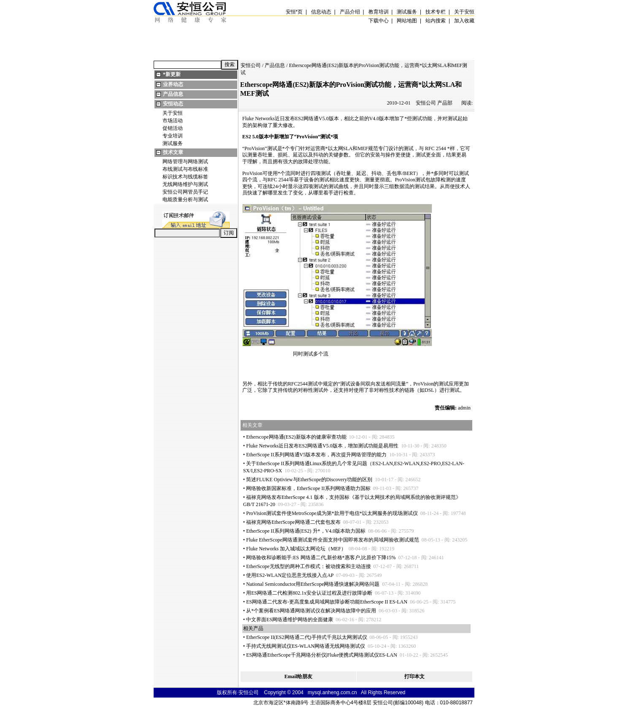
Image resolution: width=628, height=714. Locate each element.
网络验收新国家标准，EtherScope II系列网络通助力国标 (308, 488)
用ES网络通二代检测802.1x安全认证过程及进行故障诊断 (309, 593)
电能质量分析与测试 (185, 199)
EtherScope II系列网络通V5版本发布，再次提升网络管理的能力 (316, 455)
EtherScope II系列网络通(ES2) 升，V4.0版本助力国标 (305, 531)
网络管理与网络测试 (185, 161)
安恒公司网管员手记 (185, 192)
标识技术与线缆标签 (185, 177)
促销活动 (172, 128)
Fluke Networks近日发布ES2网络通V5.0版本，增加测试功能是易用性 (322, 446)
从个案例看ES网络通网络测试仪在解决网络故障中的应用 (311, 611)
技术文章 (173, 152)
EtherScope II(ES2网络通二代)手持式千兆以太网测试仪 (306, 637)
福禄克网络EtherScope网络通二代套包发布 (293, 522)
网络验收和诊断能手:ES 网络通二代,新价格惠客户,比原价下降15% (320, 557)
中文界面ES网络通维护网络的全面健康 (289, 619)
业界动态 (173, 84)
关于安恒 (172, 113)
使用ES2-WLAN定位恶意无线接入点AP (289, 575)
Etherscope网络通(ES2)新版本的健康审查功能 (296, 437)
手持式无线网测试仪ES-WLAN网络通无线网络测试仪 (305, 646)
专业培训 (172, 136)
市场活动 (172, 121)
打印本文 (414, 676)
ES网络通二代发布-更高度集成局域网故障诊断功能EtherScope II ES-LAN (326, 602)
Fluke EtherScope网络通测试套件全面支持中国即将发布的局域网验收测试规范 (332, 540)
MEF (362, 148)
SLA (348, 148)
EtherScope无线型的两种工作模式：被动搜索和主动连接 (308, 566)
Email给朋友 (298, 676)
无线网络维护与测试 (185, 184)
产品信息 (173, 94)
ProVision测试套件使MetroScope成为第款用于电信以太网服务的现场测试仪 (332, 513)
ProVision (307, 137)
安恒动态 (173, 104)
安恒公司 (251, 65)
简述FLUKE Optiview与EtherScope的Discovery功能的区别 (309, 479)
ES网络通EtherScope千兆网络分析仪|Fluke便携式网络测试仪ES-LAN (321, 655)
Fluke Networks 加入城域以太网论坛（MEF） (296, 549)
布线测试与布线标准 (185, 169)
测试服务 (172, 143)
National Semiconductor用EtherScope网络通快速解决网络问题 (312, 584)
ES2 (299, 118)
